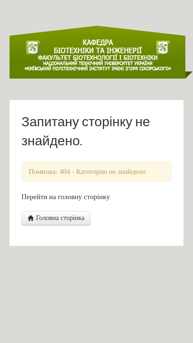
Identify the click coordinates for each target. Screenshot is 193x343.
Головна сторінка (56, 218)
